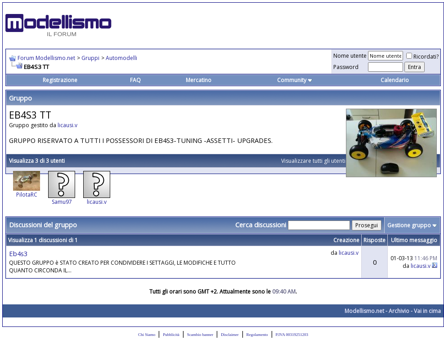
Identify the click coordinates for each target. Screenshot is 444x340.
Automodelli (121, 58)
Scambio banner (200, 334)
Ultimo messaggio (414, 240)
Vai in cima (427, 311)
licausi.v (67, 125)
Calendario (395, 80)
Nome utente (350, 56)
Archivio (399, 311)
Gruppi (90, 58)
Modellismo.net (364, 311)
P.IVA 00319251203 (292, 334)
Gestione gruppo (409, 225)
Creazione (346, 240)
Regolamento (257, 334)
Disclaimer (230, 334)
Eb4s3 (18, 253)
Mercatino (198, 80)
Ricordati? (422, 56)
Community (295, 80)
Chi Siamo (146, 334)
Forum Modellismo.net (46, 58)
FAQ (135, 80)
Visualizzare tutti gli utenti (313, 161)
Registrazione (60, 80)
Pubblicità (171, 334)
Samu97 (62, 202)
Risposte (374, 240)
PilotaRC (26, 194)
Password (346, 67)
